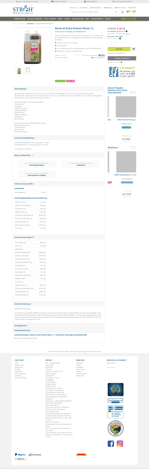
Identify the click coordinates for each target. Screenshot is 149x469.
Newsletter (19, 371)
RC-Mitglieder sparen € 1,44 (117, 31)
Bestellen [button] (119, 49)
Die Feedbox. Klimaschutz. (55, 390)
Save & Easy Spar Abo (115, 62)
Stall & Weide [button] (50, 19)
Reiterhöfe (49, 367)
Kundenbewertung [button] (23, 330)
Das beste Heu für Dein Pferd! (56, 395)
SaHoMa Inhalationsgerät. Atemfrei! (58, 416)
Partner (78, 371)
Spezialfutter (30, 23)
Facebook (79, 363)
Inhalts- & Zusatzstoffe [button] (24, 184)
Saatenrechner (51, 386)
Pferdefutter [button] (19, 19)
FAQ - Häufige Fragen (53, 363)
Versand (127, 33)
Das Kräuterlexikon (52, 411)
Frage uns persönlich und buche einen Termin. (59, 436)
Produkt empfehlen (98, 58)
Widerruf (18, 376)
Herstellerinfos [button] (21, 325)
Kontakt (17, 369)
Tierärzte (49, 369)
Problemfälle (95, 8)
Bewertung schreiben (91, 55)
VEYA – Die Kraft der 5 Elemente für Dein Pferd (58, 429)
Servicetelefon (51, 382)
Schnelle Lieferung (58, 1)
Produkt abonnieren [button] (122, 58)
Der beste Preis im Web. (54, 388)
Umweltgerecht (90, 1)
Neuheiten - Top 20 (52, 378)
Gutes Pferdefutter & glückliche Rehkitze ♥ (57, 398)
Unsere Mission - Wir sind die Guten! (59, 433)
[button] (121, 12)
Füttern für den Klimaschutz (55, 409)
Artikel (108, 8)
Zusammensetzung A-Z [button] (25, 237)
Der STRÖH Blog (20, 378)
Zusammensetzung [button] (23, 304)
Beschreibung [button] (21, 89)
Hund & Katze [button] (77, 19)
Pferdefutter (21, 23)
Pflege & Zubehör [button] (34, 19)
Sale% (107, 19)
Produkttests (120, 8)
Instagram (79, 367)
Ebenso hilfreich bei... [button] (24, 155)
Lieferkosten (50, 376)
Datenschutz (19, 365)
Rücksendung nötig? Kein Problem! (58, 414)
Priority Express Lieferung (55, 393)
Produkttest (50, 380)
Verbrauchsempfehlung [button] (25, 138)
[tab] (58, 89)
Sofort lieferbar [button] (114, 39)
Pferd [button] (60, 19)
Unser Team (80, 369)
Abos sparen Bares (52, 405)
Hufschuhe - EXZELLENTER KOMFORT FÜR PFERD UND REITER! (59, 402)
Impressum (19, 367)
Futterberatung (51, 374)
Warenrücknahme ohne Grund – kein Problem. (59, 419)
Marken (132, 8)
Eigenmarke (83, 8)
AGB (16, 363)
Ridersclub (73, 8)
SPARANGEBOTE (97, 19)
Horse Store (80, 376)
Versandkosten (76, 351)
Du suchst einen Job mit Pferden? (57, 407)
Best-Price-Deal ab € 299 (54, 371)
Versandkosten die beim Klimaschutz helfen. (59, 425)
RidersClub (49, 365)
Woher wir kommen (52, 422)
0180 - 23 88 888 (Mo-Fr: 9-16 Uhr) (27, 1)
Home (14, 23)
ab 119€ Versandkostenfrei (122, 1)
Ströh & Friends (81, 374)
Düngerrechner (51, 384)
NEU (87, 19)
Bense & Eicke (63, 57)
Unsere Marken (20, 374)
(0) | (80, 55)
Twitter (78, 365)
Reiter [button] (67, 19)
